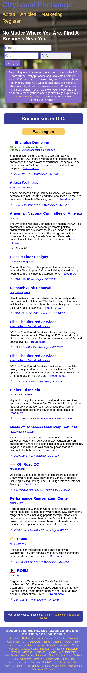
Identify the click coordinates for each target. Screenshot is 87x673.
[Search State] (55, 55)
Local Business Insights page (29, 96)
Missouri (15, 652)
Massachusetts (29, 648)
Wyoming (50, 669)
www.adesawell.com (21, 187)
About (8, 14)
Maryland (14, 648)
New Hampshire (67, 652)
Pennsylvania (52, 659)
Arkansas (47, 638)
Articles (28, 14)
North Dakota (74, 655)
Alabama (14, 638)
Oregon (38, 659)
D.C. (25, 642)
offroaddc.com (17, 469)
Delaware (35, 642)
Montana (27, 652)
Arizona (35, 638)
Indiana (22, 645)
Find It (12, 63)
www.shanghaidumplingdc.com (39, 150)
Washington (58, 665)
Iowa (30, 645)
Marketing (52, 14)
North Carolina (57, 655)
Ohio (15, 659)
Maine (75, 645)
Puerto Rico (68, 659)
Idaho (77, 642)
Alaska (25, 638)
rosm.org (14, 575)
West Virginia (74, 665)
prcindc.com (16, 503)
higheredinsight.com (21, 394)
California (60, 638)
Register (11, 21)
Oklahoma (25, 659)
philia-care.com (18, 544)
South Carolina (32, 662)
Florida (46, 642)
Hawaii (67, 642)
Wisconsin (37, 669)
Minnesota (58, 648)
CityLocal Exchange (37, 5)
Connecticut (13, 642)
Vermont (17, 665)
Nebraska (40, 652)
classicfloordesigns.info (22, 261)
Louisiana (64, 645)
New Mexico (27, 655)
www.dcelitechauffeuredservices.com (30, 326)
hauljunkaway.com (20, 292)
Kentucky (51, 645)
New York (41, 655)
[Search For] (28, 48)
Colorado (73, 638)
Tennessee (65, 662)
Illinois (11, 645)
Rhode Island (14, 662)
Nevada (52, 652)
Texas (77, 662)
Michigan (45, 648)
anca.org (14, 218)
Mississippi (72, 648)
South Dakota (49, 662)
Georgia (57, 642)
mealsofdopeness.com (22, 431)
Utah (7, 665)
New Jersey (11, 655)
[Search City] (21, 55)
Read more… (31, 168)
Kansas (40, 645)
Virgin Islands (31, 665)
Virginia (46, 665)
